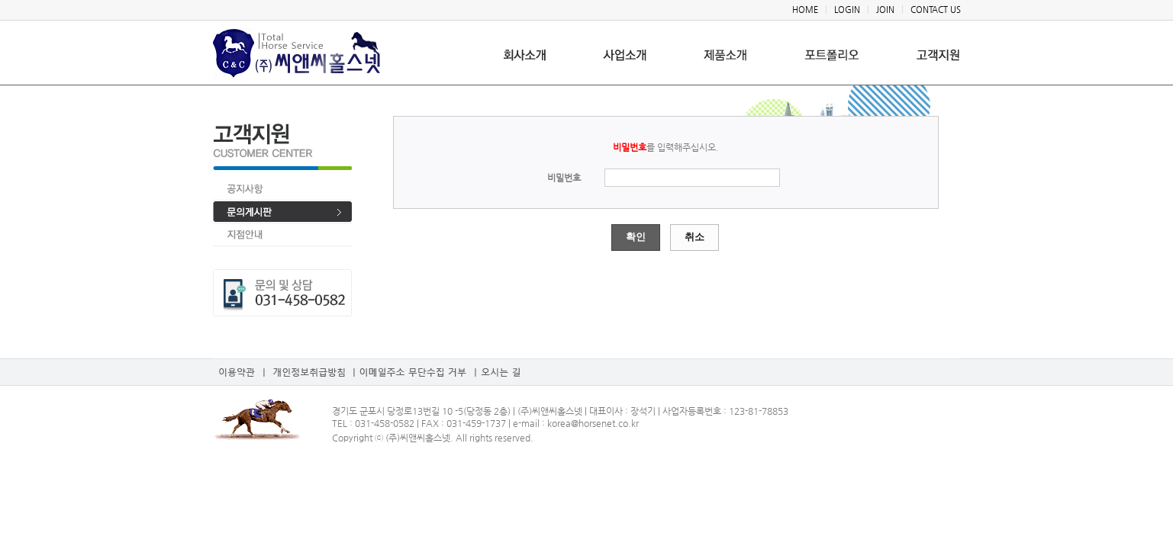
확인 (636, 236)
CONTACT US (935, 9)
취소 (694, 236)
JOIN (885, 9)
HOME (805, 9)
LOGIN (847, 9)
